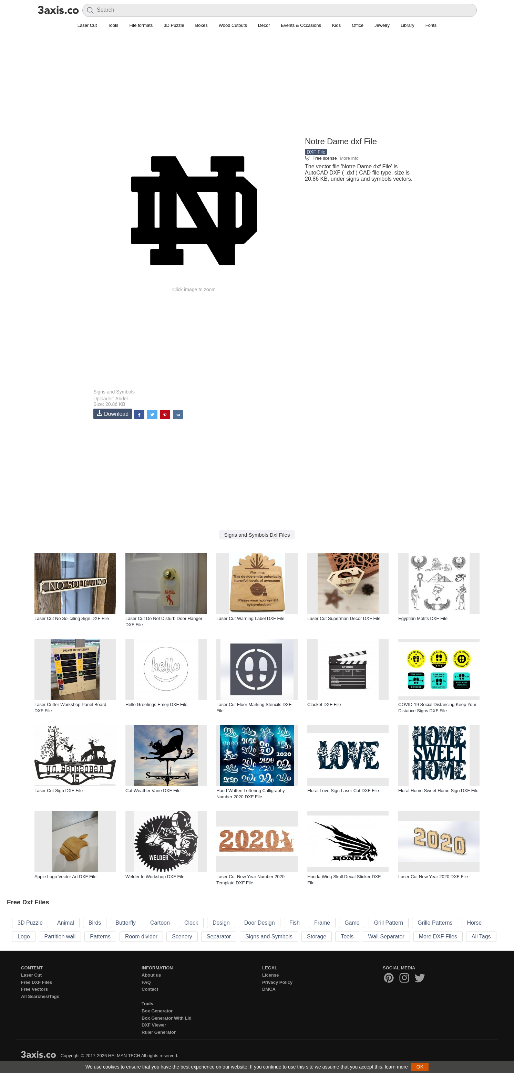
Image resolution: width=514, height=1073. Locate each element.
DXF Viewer (154, 1025)
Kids (336, 25)
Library (407, 25)
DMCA (269, 989)
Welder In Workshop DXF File (154, 876)
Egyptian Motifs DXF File (423, 618)
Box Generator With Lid (167, 1018)
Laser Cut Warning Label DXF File (250, 618)
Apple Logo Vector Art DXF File (65, 876)
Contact (150, 989)
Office (357, 25)
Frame (322, 923)
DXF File (316, 152)
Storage (316, 936)
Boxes (201, 25)
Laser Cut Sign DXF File (58, 790)
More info (349, 158)
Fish (294, 923)
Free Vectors (34, 989)
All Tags (481, 936)
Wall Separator (386, 936)
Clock (191, 923)
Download (112, 413)
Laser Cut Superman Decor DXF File (343, 618)
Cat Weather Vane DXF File (153, 790)
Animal (65, 923)
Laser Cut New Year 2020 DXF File (433, 876)
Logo (24, 936)
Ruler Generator (159, 1032)
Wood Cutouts (233, 25)
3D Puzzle (174, 25)
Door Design (259, 923)
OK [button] (420, 1067)
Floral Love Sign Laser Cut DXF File (343, 790)
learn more (396, 1067)
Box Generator (157, 1010)
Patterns (100, 936)
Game (352, 923)
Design (221, 923)
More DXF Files (438, 936)
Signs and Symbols (114, 392)
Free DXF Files (36, 982)
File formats (141, 25)
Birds (95, 923)
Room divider (141, 936)
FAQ (146, 982)
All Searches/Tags (40, 996)
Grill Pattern (388, 923)
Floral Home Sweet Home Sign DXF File (438, 790)
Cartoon (160, 923)
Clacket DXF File (324, 704)
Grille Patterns (435, 923)
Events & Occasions (301, 25)
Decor (264, 25)
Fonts (431, 25)
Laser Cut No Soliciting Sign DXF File (71, 618)
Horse (474, 923)
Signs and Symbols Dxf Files (257, 535)
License (270, 975)
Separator (219, 936)
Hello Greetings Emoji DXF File (156, 704)
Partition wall (60, 936)
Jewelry (382, 25)
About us (151, 975)
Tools (113, 25)
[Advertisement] (257, 86)
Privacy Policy (277, 982)
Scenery (182, 936)
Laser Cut (87, 25)
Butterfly (125, 923)
